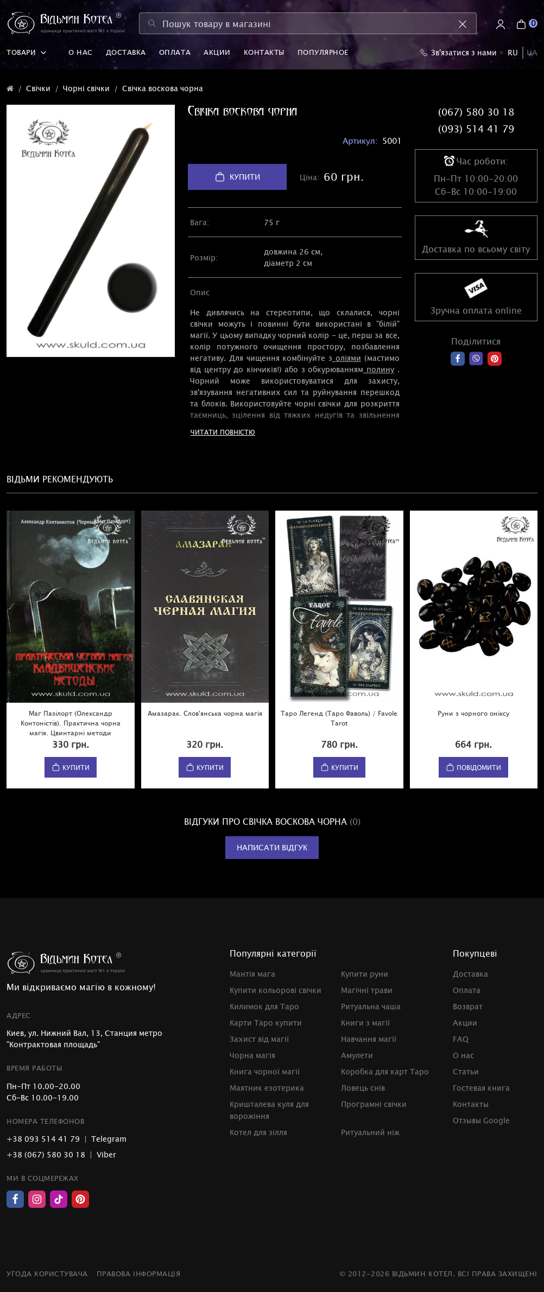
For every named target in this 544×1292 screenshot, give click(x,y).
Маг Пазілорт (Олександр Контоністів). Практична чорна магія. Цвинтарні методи (71, 723)
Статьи (466, 1071)
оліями (348, 357)
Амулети (357, 1055)
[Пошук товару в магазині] (308, 23)
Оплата (175, 52)
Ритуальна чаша (371, 1006)
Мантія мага (252, 973)
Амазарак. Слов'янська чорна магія (205, 713)
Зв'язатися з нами (458, 52)
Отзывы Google (481, 1120)
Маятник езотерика (267, 1087)
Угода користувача (47, 1273)
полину (380, 369)
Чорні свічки (86, 88)
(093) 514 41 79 (476, 129)
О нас (80, 52)
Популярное (323, 52)
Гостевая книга (481, 1087)
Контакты (264, 52)
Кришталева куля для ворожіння (269, 1110)
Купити (237, 176)
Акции (217, 52)
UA (532, 52)
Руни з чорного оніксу (473, 713)
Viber (106, 1154)
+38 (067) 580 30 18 (46, 1154)
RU (513, 52)
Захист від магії (259, 1038)
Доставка (126, 52)
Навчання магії (368, 1038)
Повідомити (473, 767)
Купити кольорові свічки (275, 990)
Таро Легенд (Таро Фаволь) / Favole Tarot (339, 718)
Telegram (108, 1138)
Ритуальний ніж (370, 1132)
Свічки (38, 88)
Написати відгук (272, 847)
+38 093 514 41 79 (43, 1138)
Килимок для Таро (264, 1006)
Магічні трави (367, 990)
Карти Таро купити (266, 1022)
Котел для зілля (258, 1132)
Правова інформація (138, 1273)
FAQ (461, 1038)
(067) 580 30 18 (476, 112)
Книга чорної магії (265, 1071)
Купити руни (364, 973)
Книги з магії (365, 1022)
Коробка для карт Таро (385, 1071)
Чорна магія (252, 1055)
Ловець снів (363, 1087)
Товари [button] (27, 52)
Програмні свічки (374, 1104)
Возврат (468, 1006)
